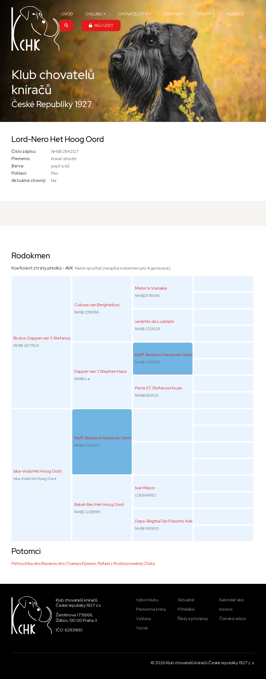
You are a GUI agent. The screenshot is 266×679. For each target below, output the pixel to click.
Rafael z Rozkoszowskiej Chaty (126, 563)
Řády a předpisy (193, 618)
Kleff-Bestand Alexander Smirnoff (105, 438)
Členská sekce (232, 618)
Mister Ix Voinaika (151, 288)
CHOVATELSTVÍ (133, 14)
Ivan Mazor (145, 488)
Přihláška (186, 609)
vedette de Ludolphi (154, 321)
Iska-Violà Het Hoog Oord (37, 471)
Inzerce (226, 609)
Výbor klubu (147, 600)
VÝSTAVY (173, 14)
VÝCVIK (204, 14)
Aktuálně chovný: (28, 180)
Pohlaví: (19, 173)
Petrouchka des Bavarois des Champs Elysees (53, 563)
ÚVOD (67, 14)
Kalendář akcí (231, 600)
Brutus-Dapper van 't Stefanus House (48, 338)
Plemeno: (20, 158)
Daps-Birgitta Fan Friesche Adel (164, 521)
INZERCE (235, 14)
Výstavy (143, 618)
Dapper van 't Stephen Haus (100, 371)
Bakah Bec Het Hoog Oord (99, 504)
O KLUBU (93, 14)
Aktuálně (186, 600)
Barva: (17, 166)
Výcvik (142, 628)
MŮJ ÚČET (101, 25)
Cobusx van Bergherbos (96, 305)
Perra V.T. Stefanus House (158, 388)
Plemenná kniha (151, 609)
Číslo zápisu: (24, 151)
